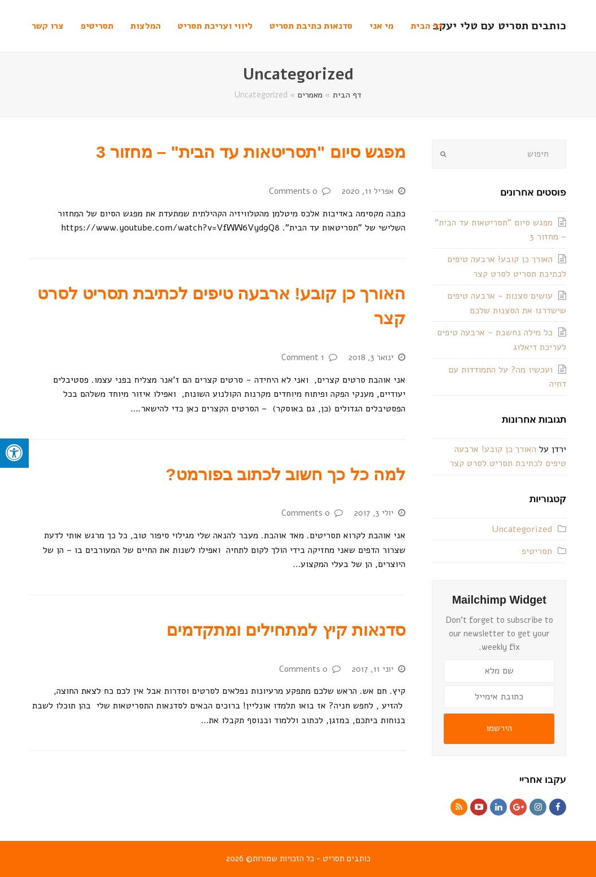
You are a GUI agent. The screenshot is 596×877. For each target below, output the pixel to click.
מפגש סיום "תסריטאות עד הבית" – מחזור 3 (250, 152)
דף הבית (347, 94)
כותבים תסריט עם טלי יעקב (499, 25)
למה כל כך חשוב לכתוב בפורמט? (285, 474)
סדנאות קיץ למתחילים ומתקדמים (285, 630)
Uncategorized (522, 529)
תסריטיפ (537, 551)
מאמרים (310, 94)
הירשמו (499, 728)
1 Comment (302, 357)
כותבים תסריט (346, 858)
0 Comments (293, 191)
